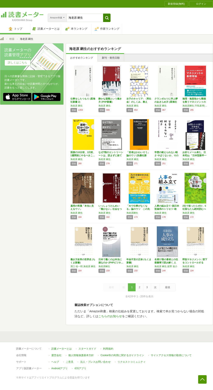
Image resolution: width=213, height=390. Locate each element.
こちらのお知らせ (110, 316)
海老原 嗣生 (76, 105)
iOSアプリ (80, 368)
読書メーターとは (61, 348)
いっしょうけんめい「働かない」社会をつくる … (110, 209)
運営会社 (56, 355)
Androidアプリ (59, 368)
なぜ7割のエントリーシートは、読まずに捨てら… (110, 155)
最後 (167, 287)
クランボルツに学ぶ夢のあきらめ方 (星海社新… (166, 101)
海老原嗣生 (132, 213)
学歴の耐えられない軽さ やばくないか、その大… (166, 155)
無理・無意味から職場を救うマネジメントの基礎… (194, 101)
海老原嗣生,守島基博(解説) (195, 105)
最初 (111, 287)
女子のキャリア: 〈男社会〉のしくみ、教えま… (138, 101)
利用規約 (108, 348)
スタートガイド (87, 348)
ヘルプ (55, 362)
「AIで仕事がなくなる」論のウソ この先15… (138, 209)
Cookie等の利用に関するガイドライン (122, 355)
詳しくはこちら (17, 62)
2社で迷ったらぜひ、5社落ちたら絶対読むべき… (194, 209)
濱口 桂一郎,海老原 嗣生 (83, 266)
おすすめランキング (81, 57)
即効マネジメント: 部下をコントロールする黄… (194, 262)
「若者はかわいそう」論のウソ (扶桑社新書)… (138, 155)
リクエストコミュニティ (132, 362)
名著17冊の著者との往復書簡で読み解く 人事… (166, 262)
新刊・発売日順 (111, 57)
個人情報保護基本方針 (81, 355)
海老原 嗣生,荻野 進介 (165, 266)
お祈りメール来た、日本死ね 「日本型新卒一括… (194, 155)
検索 (11, 38)
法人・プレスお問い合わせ (95, 362)
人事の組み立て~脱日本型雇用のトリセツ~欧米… (166, 209)
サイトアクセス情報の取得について (171, 355)
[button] (107, 18)
